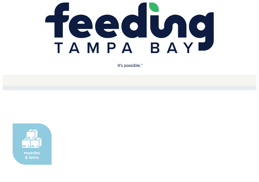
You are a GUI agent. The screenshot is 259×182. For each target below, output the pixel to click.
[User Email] (129, 72)
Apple (169, 42)
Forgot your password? (183, 86)
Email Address (69, 63)
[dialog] (129, 70)
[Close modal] (199, 24)
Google (95, 42)
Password (65, 87)
